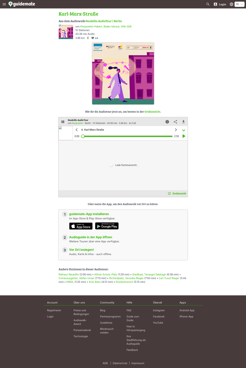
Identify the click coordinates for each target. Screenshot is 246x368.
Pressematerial (82, 330)
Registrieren (54, 310)
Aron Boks (95, 281)
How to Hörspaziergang (136, 328)
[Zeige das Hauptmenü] (4, 4)
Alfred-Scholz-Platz (105, 274)
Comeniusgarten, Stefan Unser (76, 278)
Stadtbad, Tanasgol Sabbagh (149, 274)
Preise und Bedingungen (81, 312)
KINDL (70, 281)
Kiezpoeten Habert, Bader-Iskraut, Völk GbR (106, 26)
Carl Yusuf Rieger (169, 278)
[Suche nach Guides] (208, 4)
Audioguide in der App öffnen (90, 237)
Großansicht (152, 111)
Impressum (137, 363)
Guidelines (106, 322)
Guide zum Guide (133, 318)
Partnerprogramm (110, 316)
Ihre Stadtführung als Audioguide (136, 340)
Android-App (187, 310)
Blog (102, 310)
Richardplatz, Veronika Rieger (126, 278)
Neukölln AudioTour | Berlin (103, 21)
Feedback (132, 349)
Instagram (159, 310)
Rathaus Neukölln (69, 274)
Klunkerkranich (124, 281)
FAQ (129, 310)
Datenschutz (120, 363)
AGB (105, 363)
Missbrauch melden (107, 330)
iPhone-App (186, 316)
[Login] (220, 4)
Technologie (81, 336)
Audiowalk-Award (80, 322)
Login (50, 316)
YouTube (158, 322)
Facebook (159, 316)
